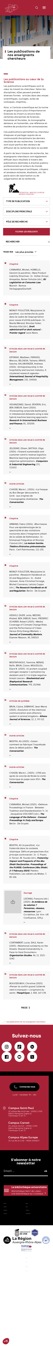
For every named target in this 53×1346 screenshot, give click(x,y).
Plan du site (26, 1316)
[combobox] (26, 201)
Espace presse (31, 1249)
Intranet (31, 1241)
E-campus (10, 1233)
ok (45, 1189)
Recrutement (12, 1241)
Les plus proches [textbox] (24, 252)
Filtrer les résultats (26, 231)
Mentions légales (26, 1309)
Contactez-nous (24, 1106)
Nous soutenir (13, 1257)
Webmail (32, 1233)
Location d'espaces (32, 1258)
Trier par (8, 252)
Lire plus (13, 385)
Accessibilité (26, 1329)
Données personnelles (26, 1323)
